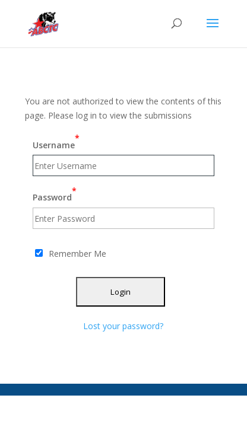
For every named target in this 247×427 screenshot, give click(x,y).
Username (56, 141)
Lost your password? (123, 326)
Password (55, 194)
